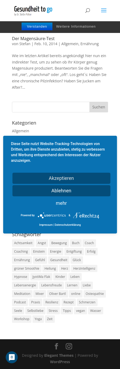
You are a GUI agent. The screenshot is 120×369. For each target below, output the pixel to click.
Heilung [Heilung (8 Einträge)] (50, 268)
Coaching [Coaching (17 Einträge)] (21, 251)
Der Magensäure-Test (33, 38)
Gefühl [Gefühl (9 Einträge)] (40, 260)
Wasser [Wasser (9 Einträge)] (95, 310)
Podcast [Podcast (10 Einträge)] (20, 302)
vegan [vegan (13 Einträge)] (80, 310)
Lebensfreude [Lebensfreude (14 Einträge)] (51, 285)
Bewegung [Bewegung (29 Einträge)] (59, 243)
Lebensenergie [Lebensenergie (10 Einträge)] (25, 285)
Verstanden (37, 26)
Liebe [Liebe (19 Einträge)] (87, 285)
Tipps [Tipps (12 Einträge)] (67, 310)
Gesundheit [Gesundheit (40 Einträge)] (59, 260)
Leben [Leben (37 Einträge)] (75, 276)
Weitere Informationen (76, 26)
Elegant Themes (58, 355)
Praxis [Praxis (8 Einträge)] (35, 302)
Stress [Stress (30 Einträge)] (53, 310)
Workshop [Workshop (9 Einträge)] (21, 319)
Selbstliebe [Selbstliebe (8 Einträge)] (35, 310)
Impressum (46, 224)
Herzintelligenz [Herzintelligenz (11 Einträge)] (84, 268)
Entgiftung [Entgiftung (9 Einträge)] (74, 251)
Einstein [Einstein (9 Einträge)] (39, 251)
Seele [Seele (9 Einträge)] (18, 310)
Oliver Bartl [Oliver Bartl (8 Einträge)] (57, 293)
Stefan (25, 43)
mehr (61, 203)
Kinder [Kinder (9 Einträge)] (60, 276)
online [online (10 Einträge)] (75, 293)
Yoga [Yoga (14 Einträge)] (38, 319)
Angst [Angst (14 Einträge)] (42, 243)
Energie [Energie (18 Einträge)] (55, 251)
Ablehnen (61, 190)
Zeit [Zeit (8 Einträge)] (50, 319)
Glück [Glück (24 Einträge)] (77, 260)
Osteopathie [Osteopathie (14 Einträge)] (95, 293)
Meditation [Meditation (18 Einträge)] (22, 293)
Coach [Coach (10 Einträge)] (89, 243)
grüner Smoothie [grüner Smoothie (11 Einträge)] (26, 268)
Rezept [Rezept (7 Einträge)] (69, 302)
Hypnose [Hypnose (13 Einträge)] (20, 276)
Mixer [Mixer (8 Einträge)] (39, 293)
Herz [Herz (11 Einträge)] (64, 268)
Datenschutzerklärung (68, 224)
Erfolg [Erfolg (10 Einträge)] (91, 251)
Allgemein (69, 43)
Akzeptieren (61, 178)
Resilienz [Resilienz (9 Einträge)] (51, 302)
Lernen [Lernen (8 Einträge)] (72, 285)
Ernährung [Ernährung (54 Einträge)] (22, 260)
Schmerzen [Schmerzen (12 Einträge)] (87, 302)
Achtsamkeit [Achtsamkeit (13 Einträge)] (23, 243)
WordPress (60, 361)
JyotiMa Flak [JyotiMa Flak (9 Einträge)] (41, 276)
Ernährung (89, 43)
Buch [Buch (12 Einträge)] (76, 243)
